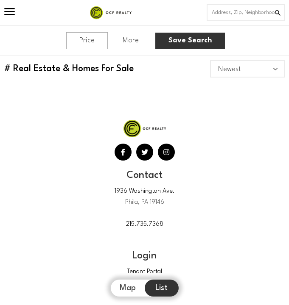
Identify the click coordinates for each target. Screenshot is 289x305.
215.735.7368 (144, 224)
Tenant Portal (144, 272)
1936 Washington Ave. (145, 191)
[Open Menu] (9, 12)
